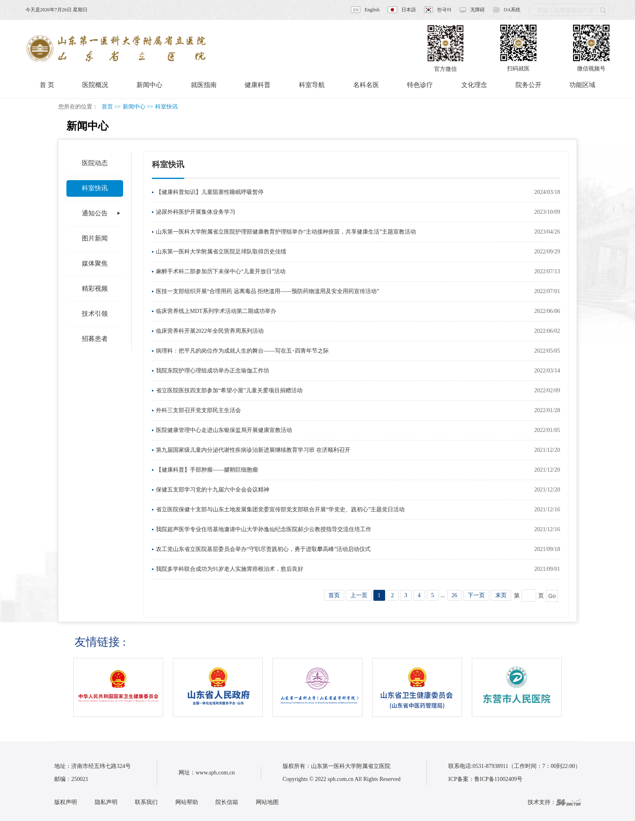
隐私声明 (106, 802)
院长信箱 (226, 802)
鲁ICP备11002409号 (498, 779)
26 (454, 595)
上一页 (358, 595)
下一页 (476, 595)
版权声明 (65, 802)
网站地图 (267, 802)
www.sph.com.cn (215, 773)
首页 (107, 107)
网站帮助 (186, 802)
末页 (501, 595)
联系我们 (146, 802)
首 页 (47, 84)
